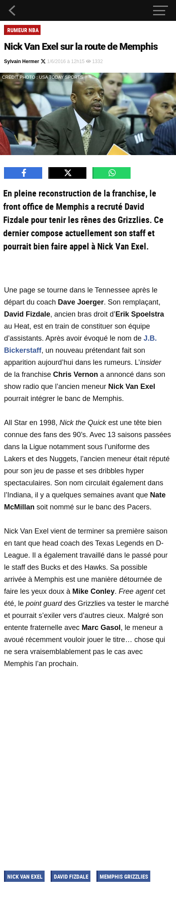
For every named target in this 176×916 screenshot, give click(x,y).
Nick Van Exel (25, 876)
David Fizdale (71, 876)
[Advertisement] (88, 768)
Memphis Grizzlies (124, 876)
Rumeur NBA (23, 30)
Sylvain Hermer (25, 61)
